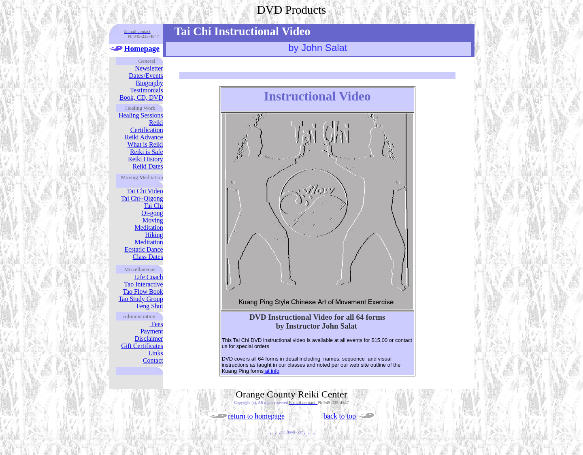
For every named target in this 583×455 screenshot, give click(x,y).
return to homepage (256, 416)
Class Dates (148, 256)
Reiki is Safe (146, 151)
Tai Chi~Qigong (142, 198)
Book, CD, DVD (141, 97)
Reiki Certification (146, 126)
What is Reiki (145, 144)
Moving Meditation (148, 224)
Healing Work (140, 108)
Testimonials (146, 90)
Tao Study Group (141, 298)
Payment (151, 331)
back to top (339, 416)
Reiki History (145, 159)
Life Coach (148, 276)
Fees (156, 323)
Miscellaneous (139, 269)
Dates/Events (146, 75)
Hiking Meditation (148, 238)
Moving (129, 177)
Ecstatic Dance (143, 249)
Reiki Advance (144, 137)
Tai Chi (153, 205)
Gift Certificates (142, 345)
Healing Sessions (141, 115)
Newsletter (149, 68)
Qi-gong (152, 212)
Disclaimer (148, 338)
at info (271, 371)
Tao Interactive (143, 284)
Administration (139, 316)
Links (155, 353)
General (146, 61)
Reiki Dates (148, 166)
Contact (153, 360)
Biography (149, 82)
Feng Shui (149, 306)
